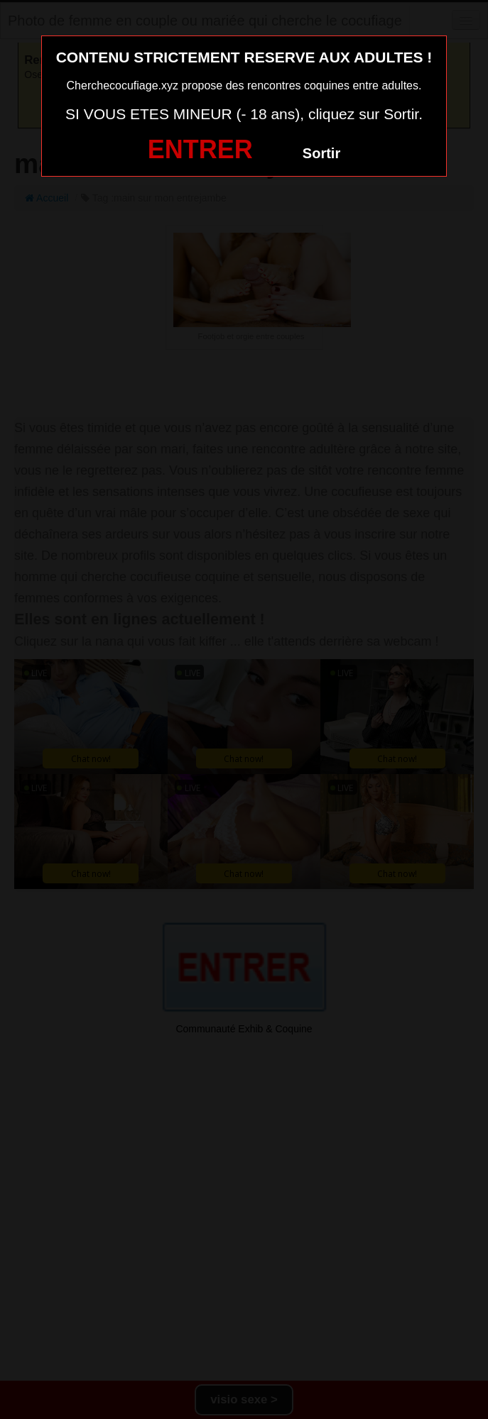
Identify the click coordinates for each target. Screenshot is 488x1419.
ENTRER (200, 149)
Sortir (321, 153)
